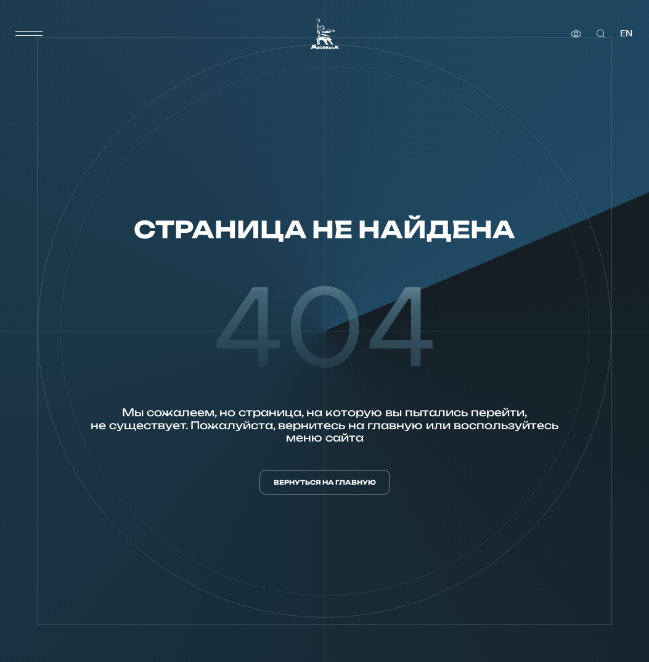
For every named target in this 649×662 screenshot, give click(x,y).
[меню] (29, 34)
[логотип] (325, 33)
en (626, 33)
